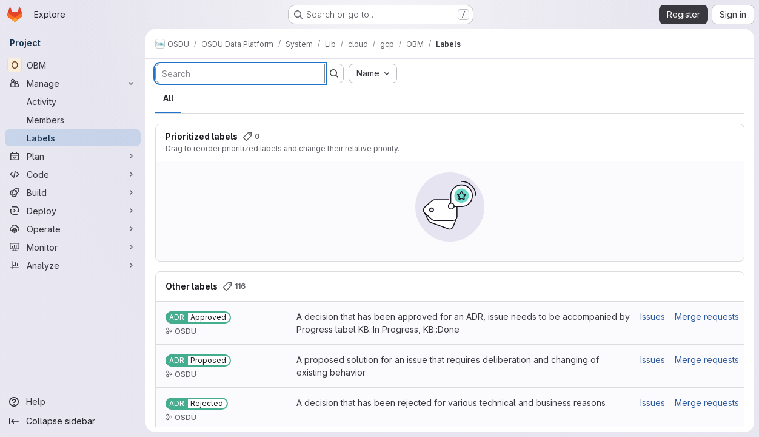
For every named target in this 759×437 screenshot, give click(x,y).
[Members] (73, 119)
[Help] (73, 401)
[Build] (73, 192)
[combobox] (373, 73)
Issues (652, 316)
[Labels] (73, 137)
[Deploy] (73, 210)
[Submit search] (334, 73)
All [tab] (168, 98)
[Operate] (73, 228)
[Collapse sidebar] (73, 421)
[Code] (73, 174)
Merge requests (707, 316)
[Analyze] (73, 265)
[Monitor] (73, 247)
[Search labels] (240, 73)
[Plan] (73, 155)
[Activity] (73, 101)
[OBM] (73, 64)
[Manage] (73, 83)
